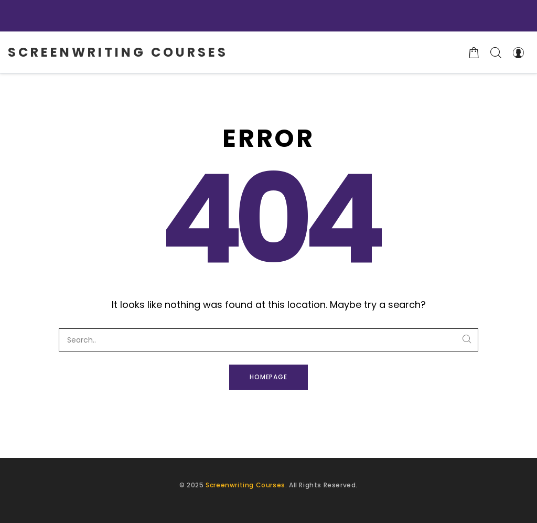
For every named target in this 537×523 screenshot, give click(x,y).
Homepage (269, 376)
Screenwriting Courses (245, 485)
